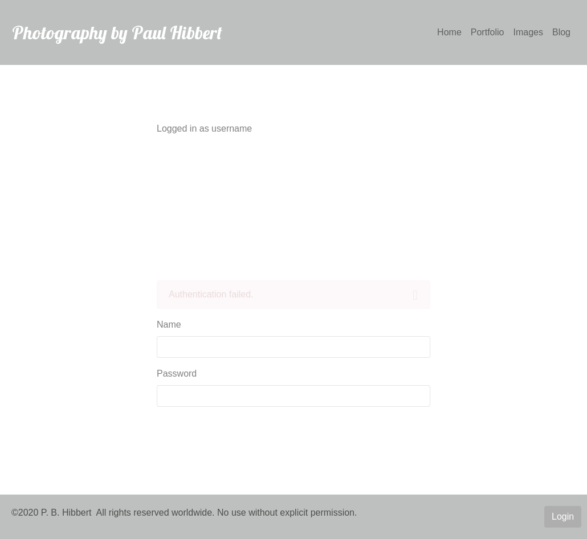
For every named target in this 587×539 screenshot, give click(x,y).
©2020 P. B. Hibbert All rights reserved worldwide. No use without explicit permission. (184, 512)
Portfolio (487, 32)
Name (169, 324)
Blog (561, 32)
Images (528, 32)
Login (563, 516)
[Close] (415, 295)
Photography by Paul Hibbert (117, 32)
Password (177, 373)
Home (449, 32)
